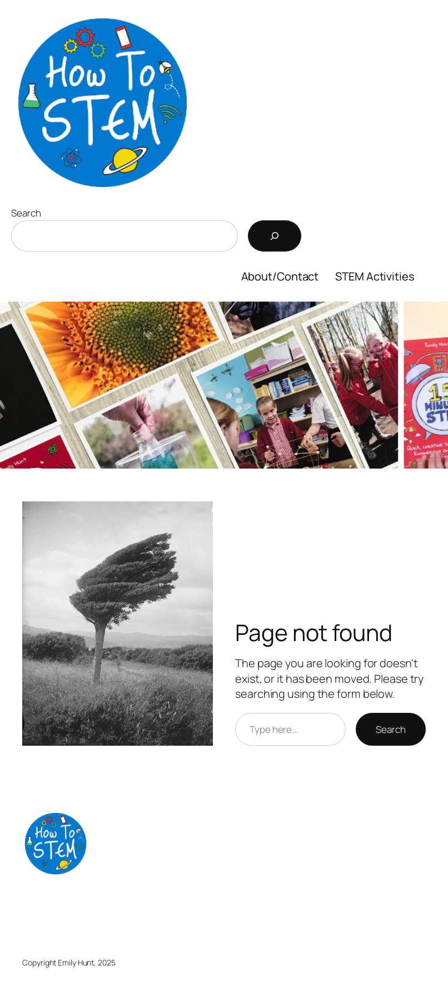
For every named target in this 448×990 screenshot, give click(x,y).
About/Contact (280, 276)
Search (26, 212)
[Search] (274, 236)
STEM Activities (375, 276)
